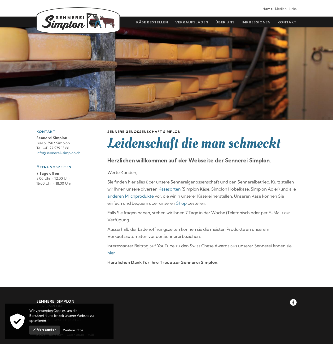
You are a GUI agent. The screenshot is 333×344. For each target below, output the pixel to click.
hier (111, 253)
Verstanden (45, 329)
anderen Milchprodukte (130, 196)
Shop (181, 203)
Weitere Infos (73, 330)
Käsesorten (169, 189)
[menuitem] (266, 8)
